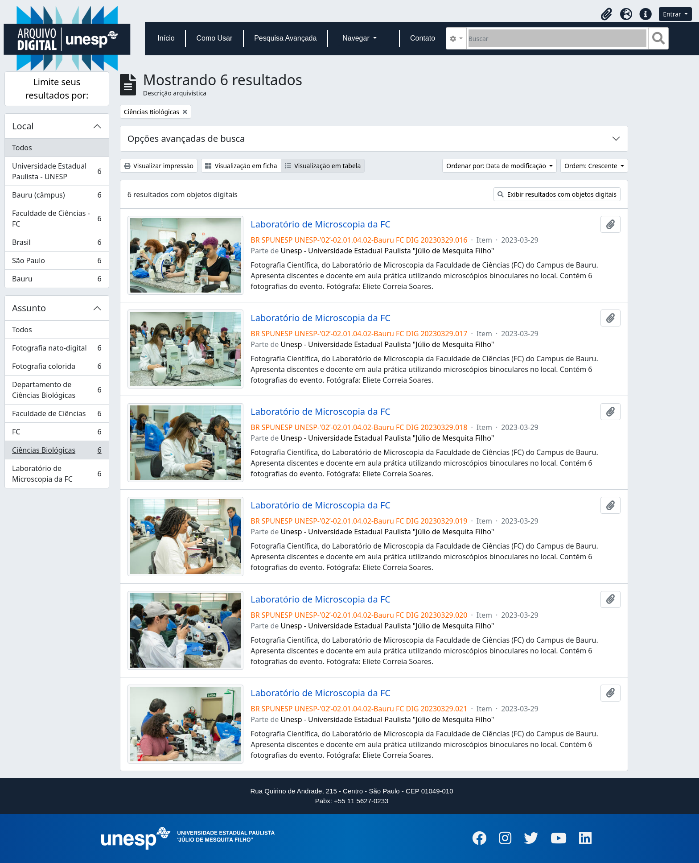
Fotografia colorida (57, 368)
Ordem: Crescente (591, 165)
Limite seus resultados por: (56, 88)
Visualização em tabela (323, 165)
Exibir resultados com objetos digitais (557, 194)
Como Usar (214, 38)
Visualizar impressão (158, 165)
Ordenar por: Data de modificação (496, 165)
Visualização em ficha (241, 165)
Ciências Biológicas (57, 452)
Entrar (673, 14)
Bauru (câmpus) (57, 197)
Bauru (57, 280)
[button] (606, 14)
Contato (422, 38)
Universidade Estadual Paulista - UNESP (57, 171)
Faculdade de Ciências (57, 415)
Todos (22, 148)
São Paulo (57, 262)
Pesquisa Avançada (285, 38)
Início (165, 38)
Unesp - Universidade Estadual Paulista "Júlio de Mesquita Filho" (387, 251)
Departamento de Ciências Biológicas (57, 390)
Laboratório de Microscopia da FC (57, 473)
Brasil (57, 244)
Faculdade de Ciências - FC (57, 218)
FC (57, 433)
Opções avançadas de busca (186, 138)
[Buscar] (557, 38)
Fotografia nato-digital (57, 350)
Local (23, 126)
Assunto (29, 308)
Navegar (356, 38)
